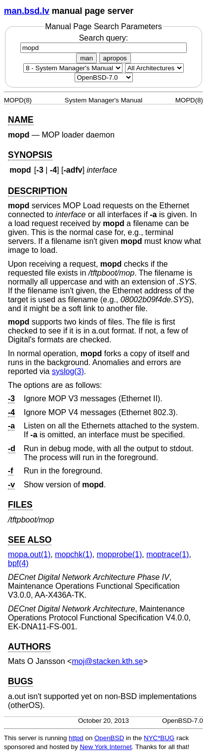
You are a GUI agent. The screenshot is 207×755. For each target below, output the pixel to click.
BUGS (20, 681)
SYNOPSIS (30, 155)
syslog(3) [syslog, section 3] (68, 371)
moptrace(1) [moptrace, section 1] (167, 554)
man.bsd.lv (26, 11)
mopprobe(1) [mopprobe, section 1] (119, 554)
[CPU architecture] (154, 68)
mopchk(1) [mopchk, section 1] (73, 554)
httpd (76, 738)
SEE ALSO (29, 540)
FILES (20, 505)
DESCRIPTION (37, 191)
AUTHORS (29, 647)
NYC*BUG (159, 738)
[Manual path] (104, 77)
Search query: (103, 42)
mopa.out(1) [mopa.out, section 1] (29, 554)
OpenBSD (109, 738)
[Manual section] (73, 68)
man (86, 58)
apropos (115, 58)
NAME (21, 120)
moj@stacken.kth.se (107, 661)
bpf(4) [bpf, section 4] (18, 563)
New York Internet (105, 747)
